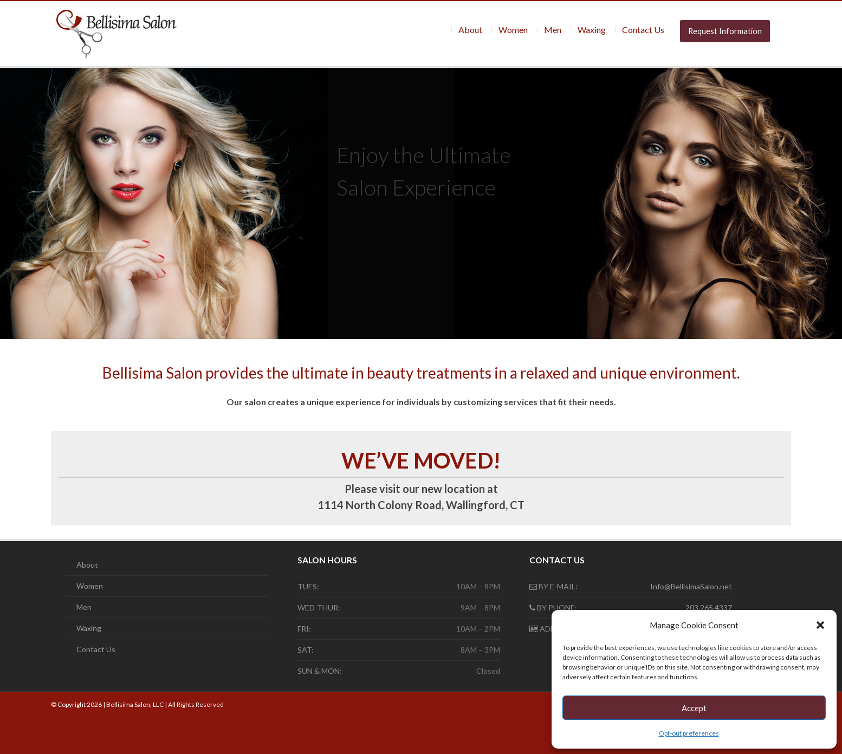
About (470, 29)
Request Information (725, 31)
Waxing (592, 29)
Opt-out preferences (689, 733)
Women (513, 29)
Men (552, 29)
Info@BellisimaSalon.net (691, 586)
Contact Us (643, 29)
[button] (820, 625)
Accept (694, 708)
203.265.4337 (708, 607)
